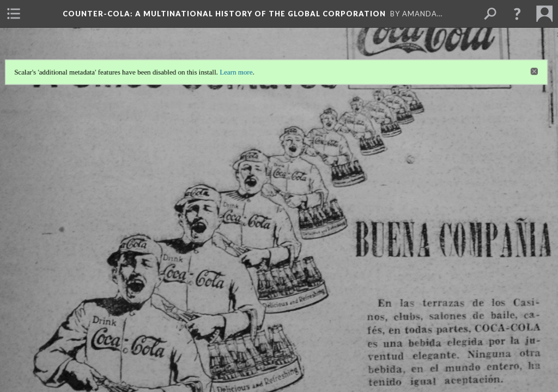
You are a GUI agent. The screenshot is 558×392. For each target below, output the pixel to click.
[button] (517, 13)
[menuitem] (13, 13)
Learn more (235, 69)
